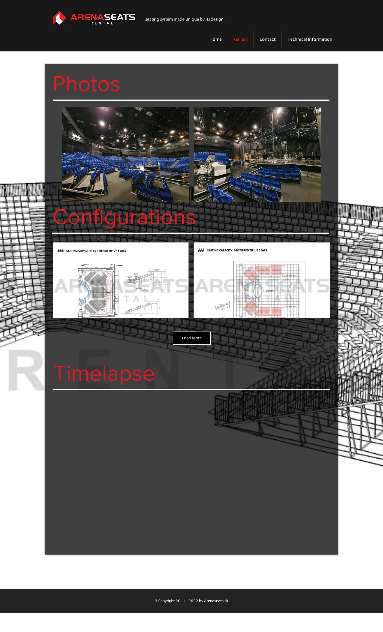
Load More (192, 337)
